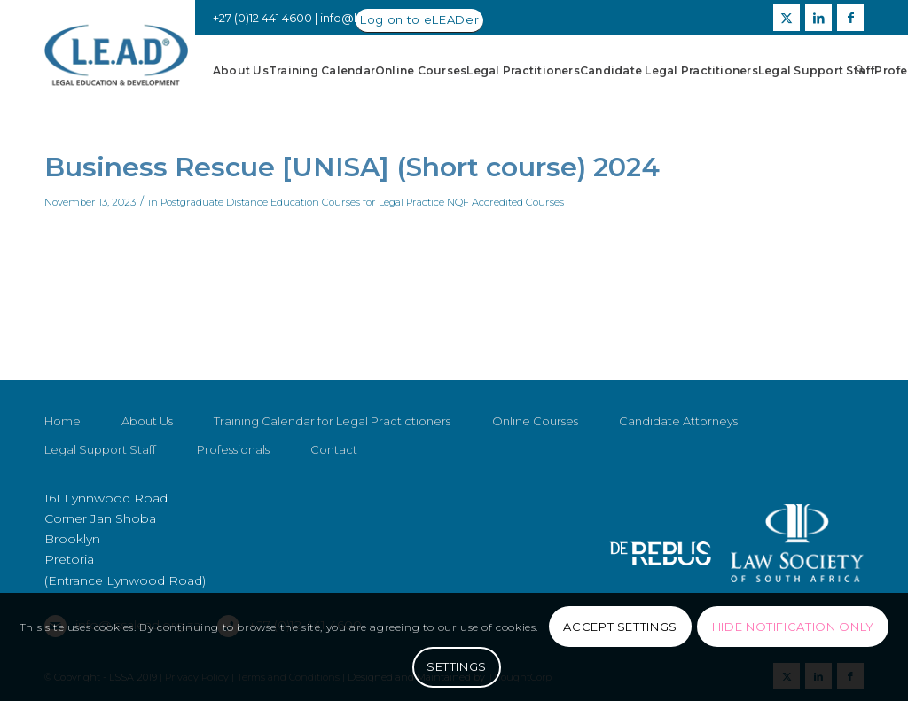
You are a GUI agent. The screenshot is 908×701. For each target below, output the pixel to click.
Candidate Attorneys (678, 421)
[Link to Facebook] (850, 17)
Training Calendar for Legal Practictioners (332, 421)
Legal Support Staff (100, 449)
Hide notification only (793, 626)
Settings (457, 666)
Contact (333, 449)
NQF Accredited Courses (505, 202)
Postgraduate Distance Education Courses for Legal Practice (302, 202)
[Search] (860, 70)
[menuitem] (241, 70)
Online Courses (535, 421)
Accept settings (620, 626)
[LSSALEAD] (116, 55)
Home (62, 421)
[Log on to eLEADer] (419, 21)
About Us (147, 421)
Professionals (233, 449)
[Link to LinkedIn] (818, 17)
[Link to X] (786, 17)
